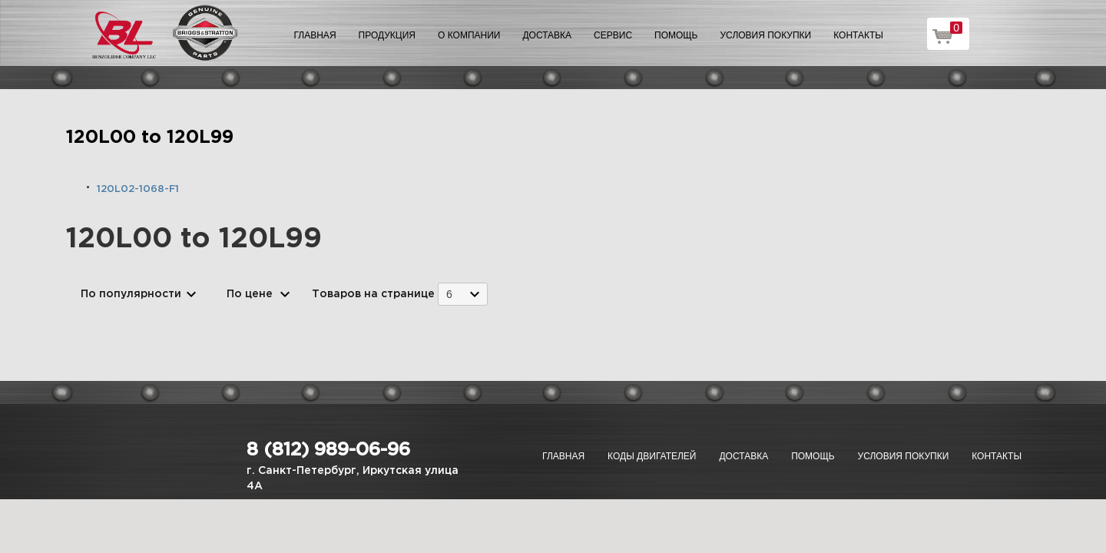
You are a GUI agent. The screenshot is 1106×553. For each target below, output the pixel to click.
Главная (315, 35)
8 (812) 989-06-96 (328, 450)
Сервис (613, 35)
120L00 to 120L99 (149, 137)
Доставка (546, 35)
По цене (250, 294)
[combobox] (463, 294)
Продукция (387, 35)
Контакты (858, 35)
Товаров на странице (373, 294)
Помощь (675, 35)
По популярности (131, 294)
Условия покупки (766, 35)
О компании (469, 35)
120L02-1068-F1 (138, 189)
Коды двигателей (652, 456)
